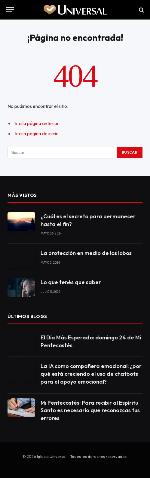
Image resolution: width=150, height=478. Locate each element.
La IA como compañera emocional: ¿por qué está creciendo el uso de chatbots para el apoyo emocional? (91, 374)
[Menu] (10, 10)
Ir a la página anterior (37, 123)
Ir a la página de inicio (37, 133)
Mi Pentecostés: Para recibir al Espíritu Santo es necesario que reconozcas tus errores (90, 410)
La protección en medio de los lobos (86, 253)
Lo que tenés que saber (71, 282)
